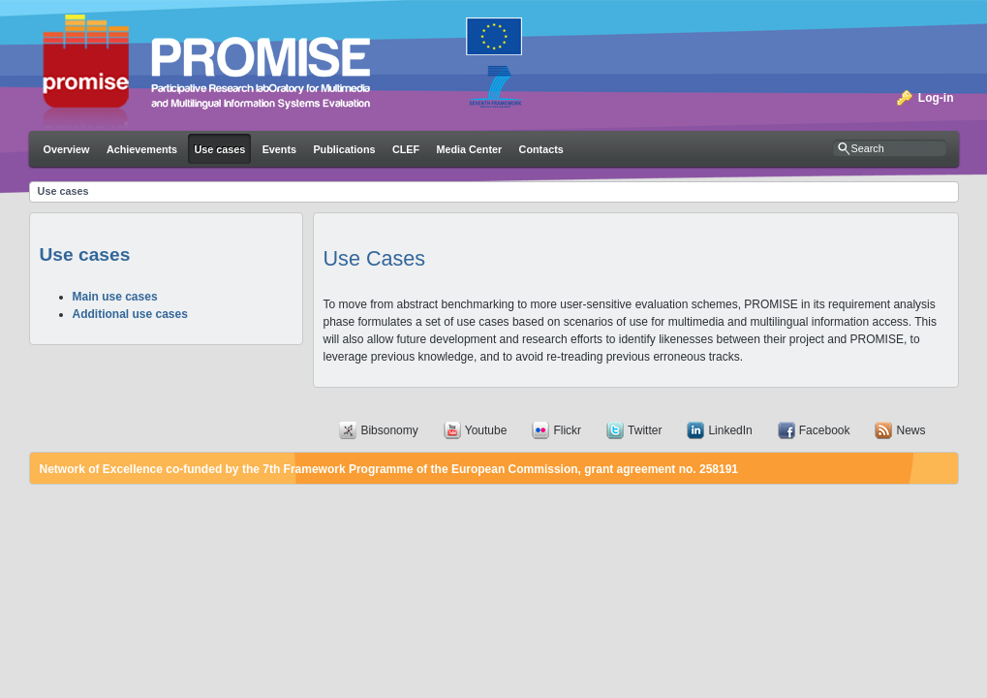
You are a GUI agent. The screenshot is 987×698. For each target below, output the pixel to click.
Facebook (824, 430)
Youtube (486, 430)
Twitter (645, 430)
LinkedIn (730, 430)
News (910, 430)
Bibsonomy (388, 430)
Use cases (63, 191)
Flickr (567, 430)
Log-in (936, 98)
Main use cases (115, 296)
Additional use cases (130, 314)
